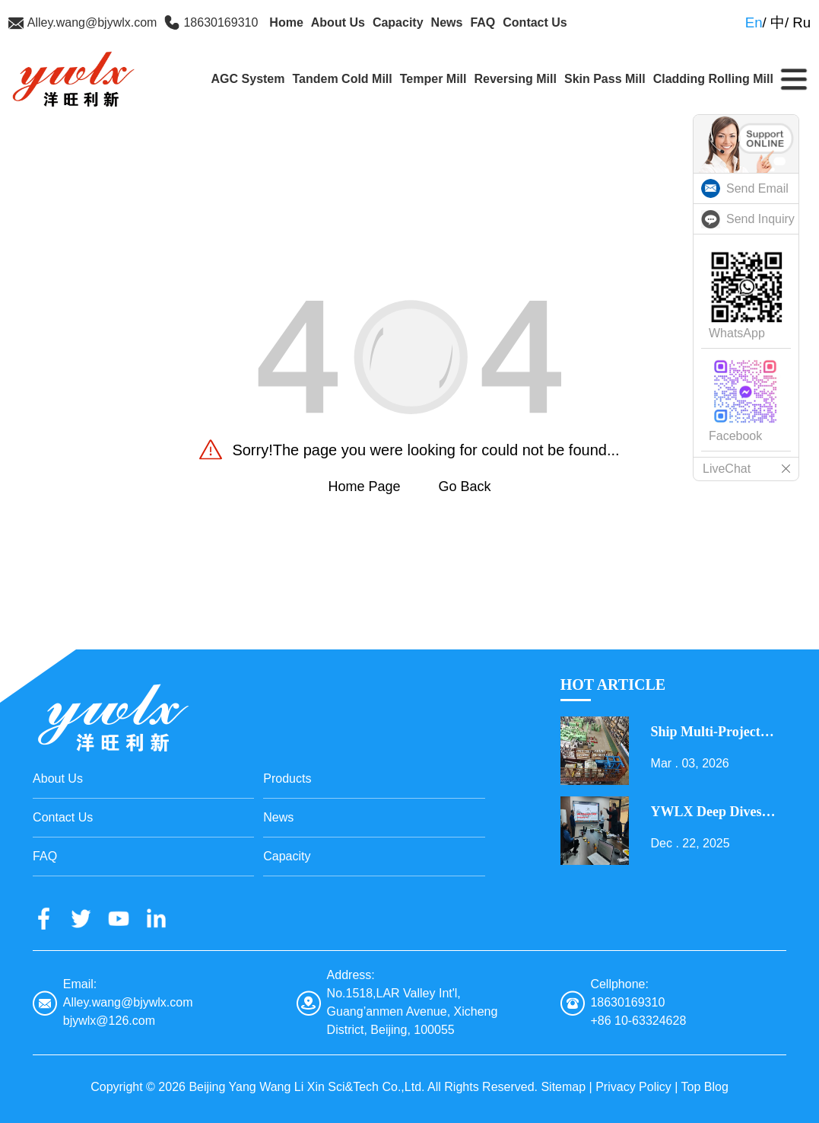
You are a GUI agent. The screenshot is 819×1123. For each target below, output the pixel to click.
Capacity (398, 22)
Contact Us (535, 22)
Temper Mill (433, 78)
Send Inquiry (760, 218)
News (447, 22)
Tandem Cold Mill (342, 78)
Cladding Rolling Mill (713, 78)
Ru (801, 22)
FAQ (482, 22)
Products (287, 778)
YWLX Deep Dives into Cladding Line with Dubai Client (707, 812)
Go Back (465, 486)
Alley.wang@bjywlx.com (92, 22)
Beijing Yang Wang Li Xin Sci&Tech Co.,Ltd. (306, 1086)
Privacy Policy (633, 1086)
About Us (338, 22)
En (754, 22)
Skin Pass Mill (605, 78)
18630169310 (220, 22)
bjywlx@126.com (109, 1020)
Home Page (364, 486)
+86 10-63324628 (638, 1020)
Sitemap (563, 1086)
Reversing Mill (515, 78)
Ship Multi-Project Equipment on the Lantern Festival (707, 732)
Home (286, 22)
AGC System (248, 78)
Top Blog (705, 1086)
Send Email (757, 188)
